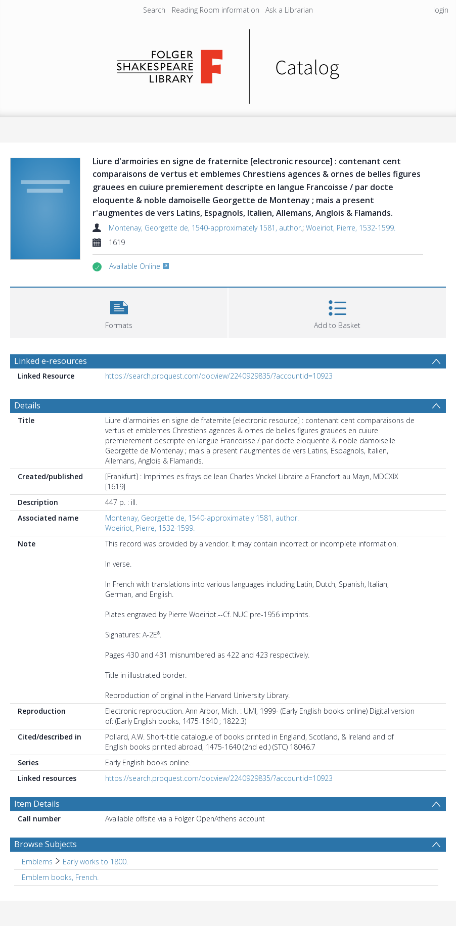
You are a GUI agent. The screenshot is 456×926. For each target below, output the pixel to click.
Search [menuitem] (154, 10)
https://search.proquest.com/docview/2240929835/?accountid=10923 (219, 376)
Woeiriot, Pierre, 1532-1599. (350, 228)
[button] (118, 312)
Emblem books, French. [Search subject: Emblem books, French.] (60, 877)
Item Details (37, 803)
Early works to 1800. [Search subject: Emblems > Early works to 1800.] (95, 861)
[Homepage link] (228, 64)
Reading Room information (215, 10)
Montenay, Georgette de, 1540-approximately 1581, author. (205, 228)
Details (27, 405)
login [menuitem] (440, 10)
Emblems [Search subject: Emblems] (37, 861)
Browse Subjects (45, 844)
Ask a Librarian (289, 10)
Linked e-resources (50, 360)
